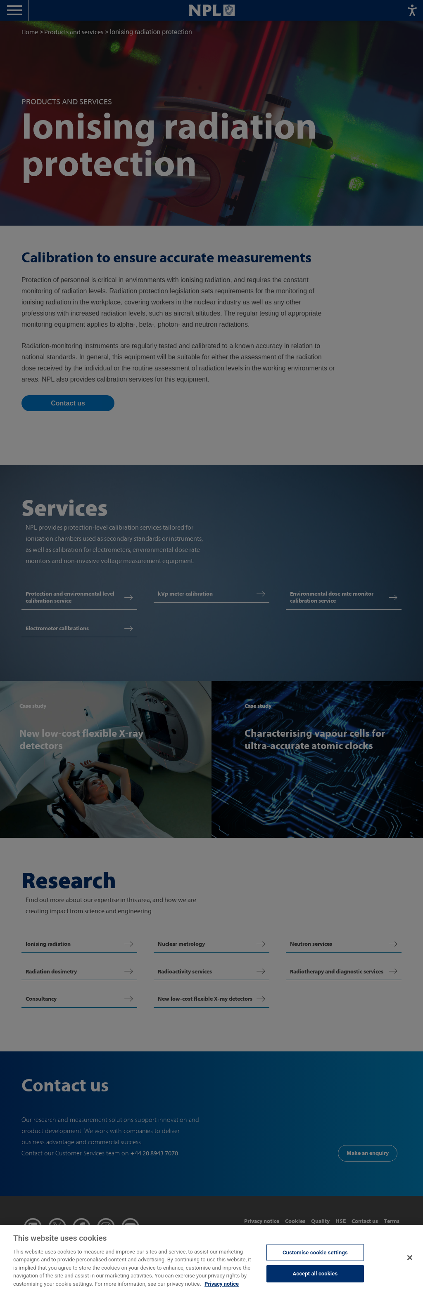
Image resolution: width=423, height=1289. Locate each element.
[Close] (410, 1262)
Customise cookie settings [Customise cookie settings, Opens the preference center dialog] (315, 1256)
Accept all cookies (314, 1278)
